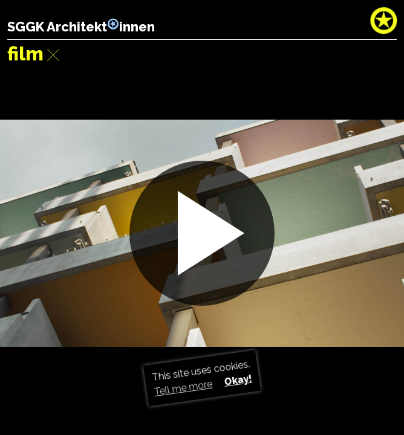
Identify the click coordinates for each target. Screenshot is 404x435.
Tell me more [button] (183, 388)
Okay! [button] (237, 380)
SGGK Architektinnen (81, 27)
